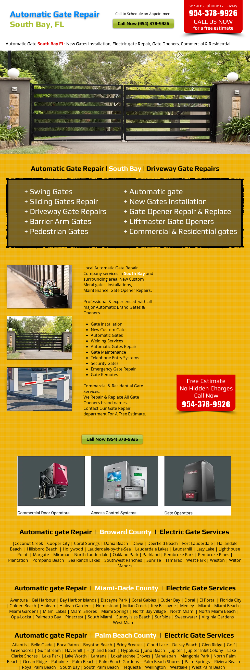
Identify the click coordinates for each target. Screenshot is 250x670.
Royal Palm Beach (39, 667)
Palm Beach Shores (161, 661)
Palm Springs (197, 661)
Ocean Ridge (35, 661)
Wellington (156, 667)
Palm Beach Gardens (119, 661)
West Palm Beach (208, 667)
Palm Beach (83, 661)
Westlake (179, 667)
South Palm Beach (101, 667)
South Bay (70, 667)
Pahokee (60, 661)
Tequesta (132, 667)
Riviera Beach (227, 661)
